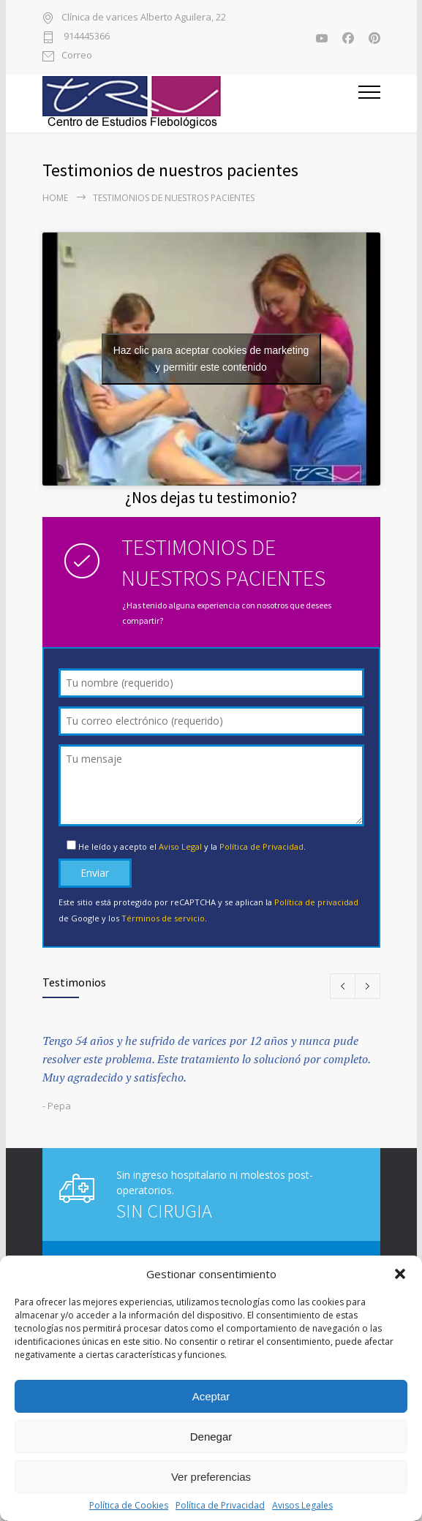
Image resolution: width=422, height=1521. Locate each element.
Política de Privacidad (220, 1505)
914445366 (85, 36)
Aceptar (211, 1396)
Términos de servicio (163, 918)
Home (55, 198)
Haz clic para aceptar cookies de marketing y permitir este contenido (211, 358)
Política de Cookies (128, 1505)
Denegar (211, 1436)
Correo (76, 55)
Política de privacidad (316, 902)
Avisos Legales (302, 1505)
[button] (400, 1274)
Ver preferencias (211, 1477)
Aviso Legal (180, 846)
